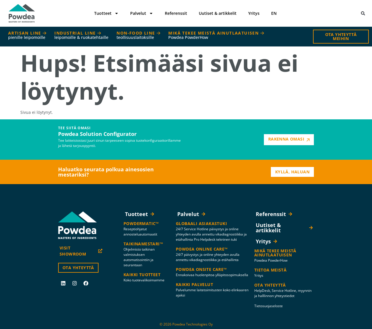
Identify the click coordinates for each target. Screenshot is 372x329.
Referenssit (176, 13)
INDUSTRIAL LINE (81, 35)
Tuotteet (106, 13)
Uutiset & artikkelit (218, 13)
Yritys (254, 13)
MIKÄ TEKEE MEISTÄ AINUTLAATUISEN (216, 35)
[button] (363, 13)
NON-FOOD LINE (138, 35)
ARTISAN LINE (27, 35)
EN (274, 13)
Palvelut (141, 13)
